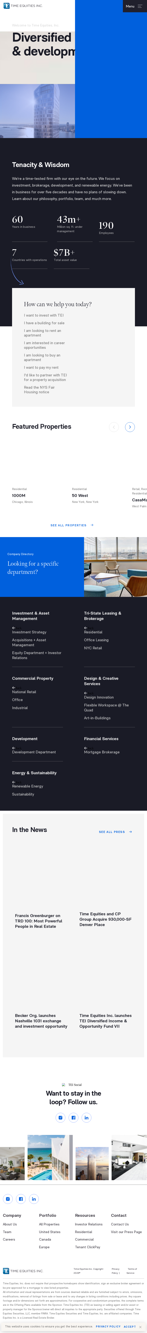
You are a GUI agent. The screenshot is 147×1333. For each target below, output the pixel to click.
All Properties (49, 1235)
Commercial (84, 1250)
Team (7, 1242)
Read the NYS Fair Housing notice (39, 399)
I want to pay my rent (41, 377)
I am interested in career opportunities (44, 355)
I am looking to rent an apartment (42, 343)
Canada (45, 1250)
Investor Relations (89, 1235)
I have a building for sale (44, 333)
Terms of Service (132, 1282)
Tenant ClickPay (87, 1258)
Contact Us (120, 1235)
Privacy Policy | (116, 1282)
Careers (9, 1250)
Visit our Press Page (126, 1242)
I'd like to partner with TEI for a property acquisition (45, 387)
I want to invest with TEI (44, 325)
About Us (10, 1235)
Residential (83, 1242)
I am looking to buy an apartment (42, 367)
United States (49, 1242)
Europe (44, 1258)
